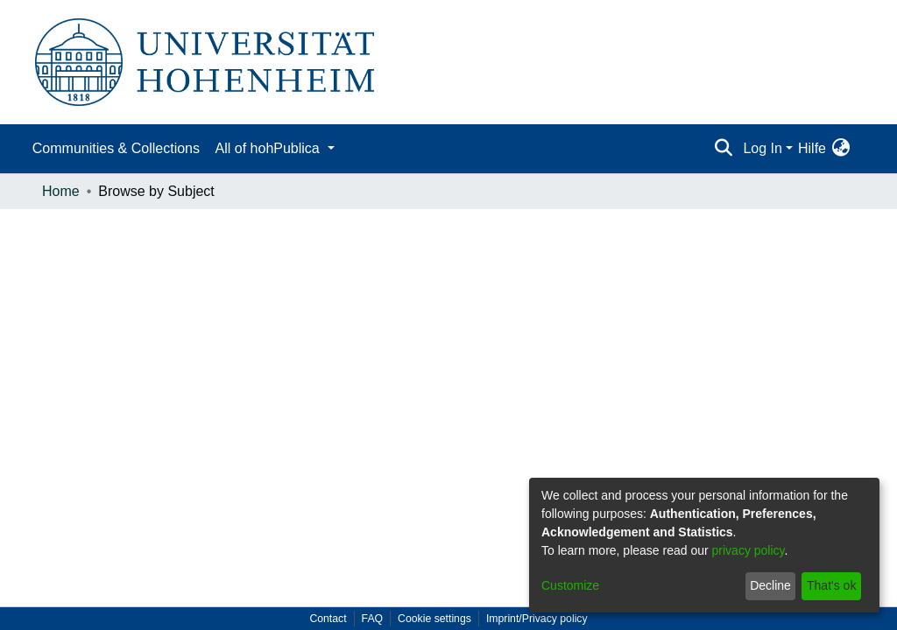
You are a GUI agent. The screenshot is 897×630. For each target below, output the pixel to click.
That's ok (831, 585)
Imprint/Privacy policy (537, 618)
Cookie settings (434, 618)
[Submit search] (723, 148)
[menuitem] (840, 148)
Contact (327, 618)
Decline (770, 585)
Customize (570, 585)
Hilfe (812, 148)
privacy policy (748, 550)
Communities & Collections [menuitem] (116, 148)
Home (61, 191)
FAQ (373, 618)
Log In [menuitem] (762, 148)
